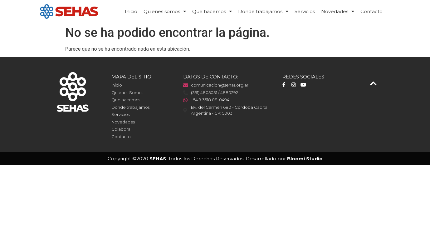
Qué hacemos (212, 11)
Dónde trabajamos (263, 11)
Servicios (305, 11)
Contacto (371, 11)
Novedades (337, 11)
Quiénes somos (165, 11)
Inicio (131, 11)
